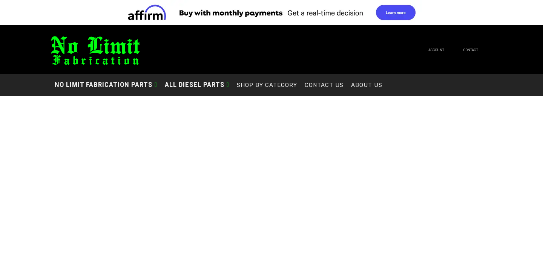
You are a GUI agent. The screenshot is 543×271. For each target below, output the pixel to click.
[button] (106, 84)
